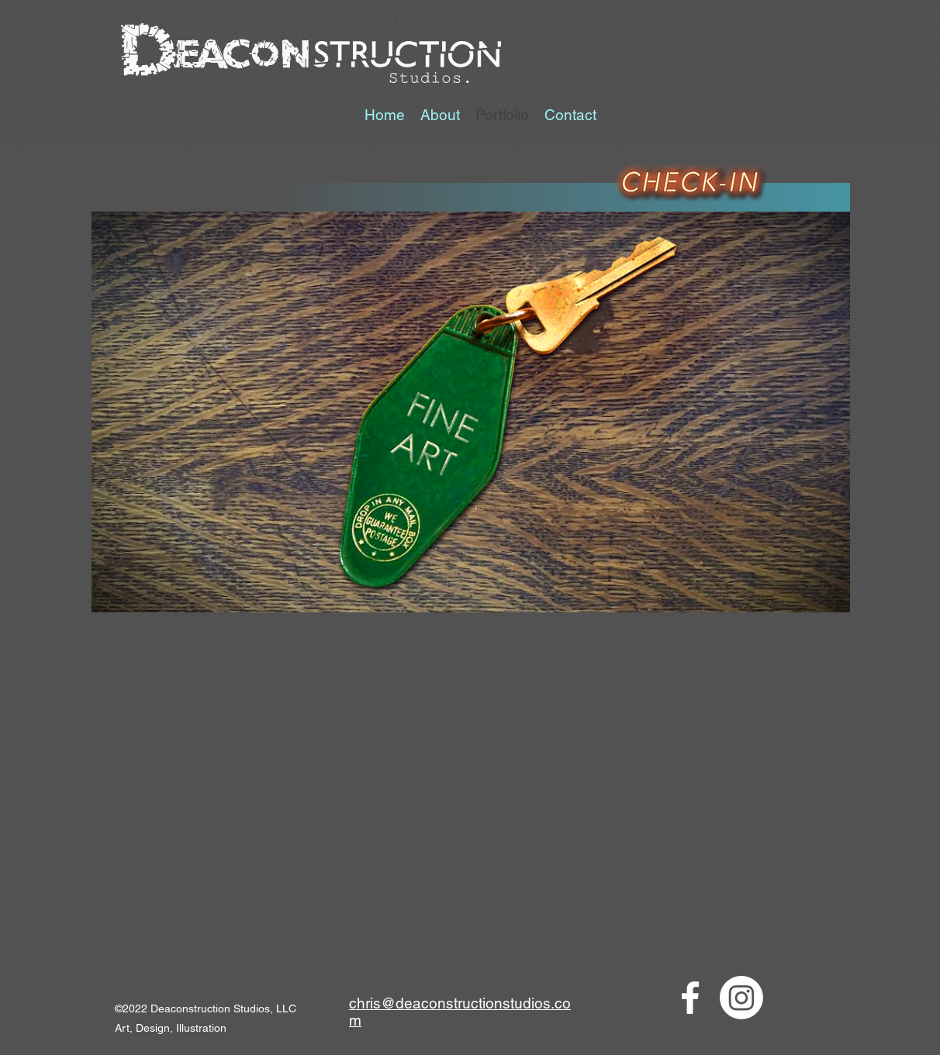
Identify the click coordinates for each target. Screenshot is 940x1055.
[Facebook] (690, 997)
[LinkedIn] (741, 997)
